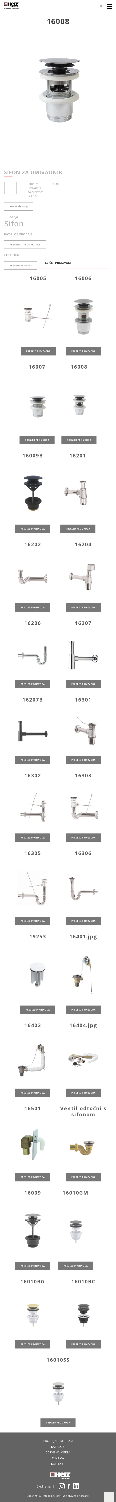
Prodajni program (58, 1441)
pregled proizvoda (38, 368)
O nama (58, 1458)
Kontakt (58, 1464)
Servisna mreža (58, 1452)
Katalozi (58, 1447)
